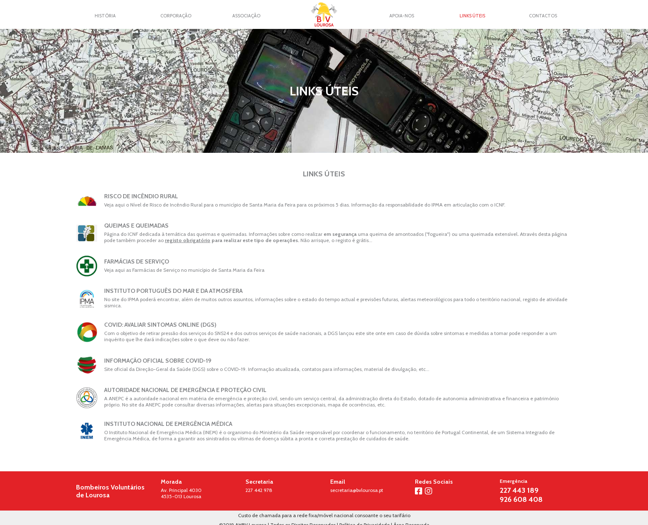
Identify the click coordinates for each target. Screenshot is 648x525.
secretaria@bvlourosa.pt (356, 490)
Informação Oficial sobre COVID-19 (157, 360)
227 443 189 (519, 490)
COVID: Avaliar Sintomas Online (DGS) (160, 324)
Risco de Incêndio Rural (141, 196)
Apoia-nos (401, 16)
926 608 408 (521, 499)
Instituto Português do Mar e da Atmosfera (173, 291)
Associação (246, 16)
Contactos (543, 16)
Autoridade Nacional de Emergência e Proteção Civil (185, 390)
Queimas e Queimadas (136, 225)
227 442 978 (258, 490)
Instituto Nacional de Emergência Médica (168, 424)
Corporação (175, 16)
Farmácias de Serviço (136, 261)
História (105, 16)
